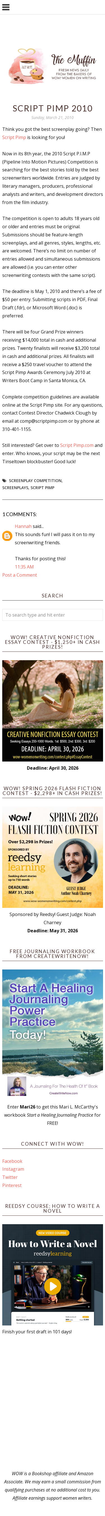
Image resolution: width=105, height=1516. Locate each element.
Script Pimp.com (77, 445)
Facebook (12, 1161)
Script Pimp (14, 137)
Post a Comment (19, 575)
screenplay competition (35, 480)
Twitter (10, 1177)
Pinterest (12, 1185)
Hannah (23, 526)
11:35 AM (24, 567)
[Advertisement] (52, 1402)
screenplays (15, 487)
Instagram (13, 1169)
